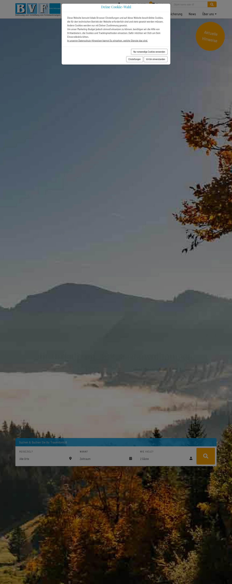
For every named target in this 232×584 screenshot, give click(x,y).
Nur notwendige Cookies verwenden (149, 51)
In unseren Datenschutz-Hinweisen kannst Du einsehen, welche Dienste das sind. (107, 40)
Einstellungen (135, 59)
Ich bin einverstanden (155, 59)
